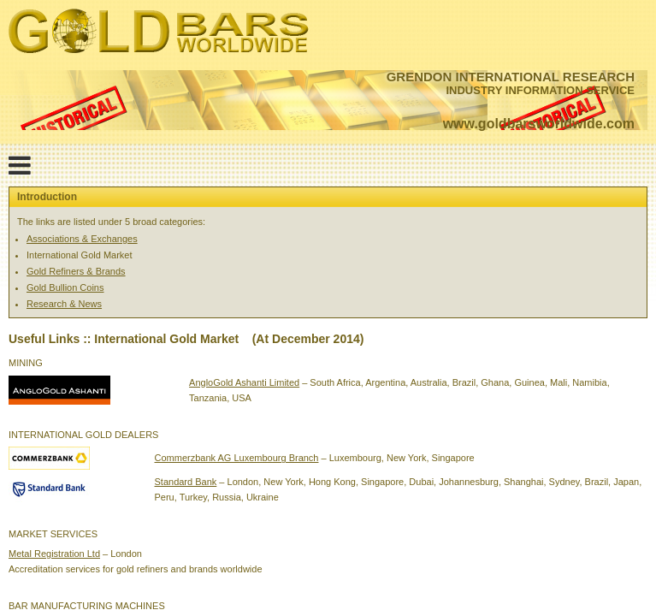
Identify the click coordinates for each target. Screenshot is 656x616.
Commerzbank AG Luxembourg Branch (237, 458)
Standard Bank (186, 482)
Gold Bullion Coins (65, 287)
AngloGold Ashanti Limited (244, 382)
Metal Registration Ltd (54, 553)
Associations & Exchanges (82, 239)
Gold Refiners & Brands (76, 271)
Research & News (64, 304)
